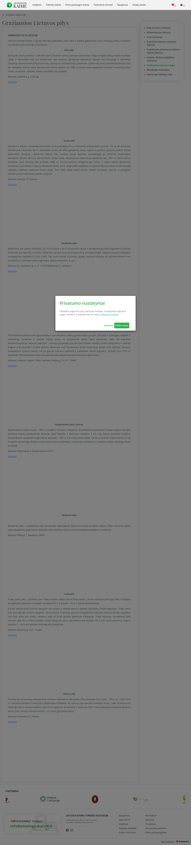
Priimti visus (121, 325)
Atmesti (108, 325)
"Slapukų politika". (109, 314)
